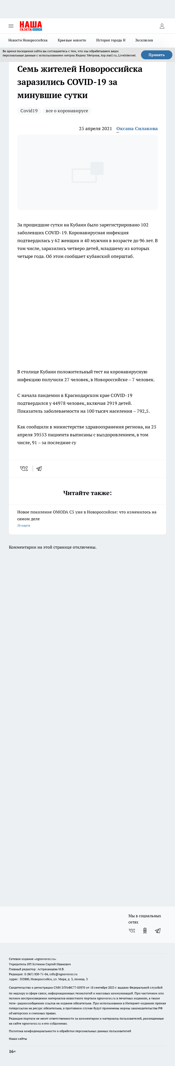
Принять (157, 54)
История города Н (110, 40)
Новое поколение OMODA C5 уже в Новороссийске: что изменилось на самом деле (87, 519)
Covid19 (29, 111)
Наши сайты (18, 1039)
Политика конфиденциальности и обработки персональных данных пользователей (70, 1031)
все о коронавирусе (67, 111)
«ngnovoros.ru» (45, 959)
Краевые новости (72, 40)
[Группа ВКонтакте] (131, 930)
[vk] (24, 468)
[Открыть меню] (11, 26)
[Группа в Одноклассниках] (144, 930)
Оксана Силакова (137, 128)
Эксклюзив (144, 40)
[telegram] (41, 468)
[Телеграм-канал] (158, 930)
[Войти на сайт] (162, 26)
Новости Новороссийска (28, 40)
